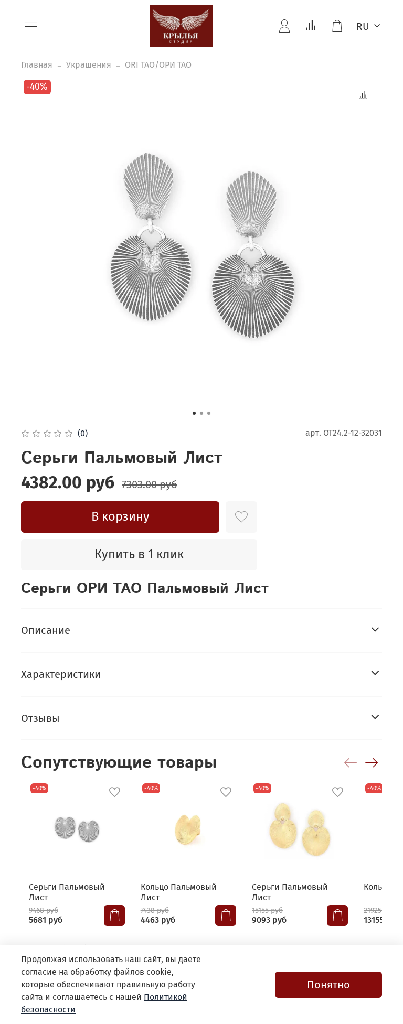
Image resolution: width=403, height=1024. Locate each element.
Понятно (328, 984)
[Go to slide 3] (208, 413)
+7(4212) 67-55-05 (90, 942)
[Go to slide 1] (194, 413)
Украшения (88, 65)
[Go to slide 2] (201, 413)
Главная (36, 65)
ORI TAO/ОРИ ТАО (158, 65)
